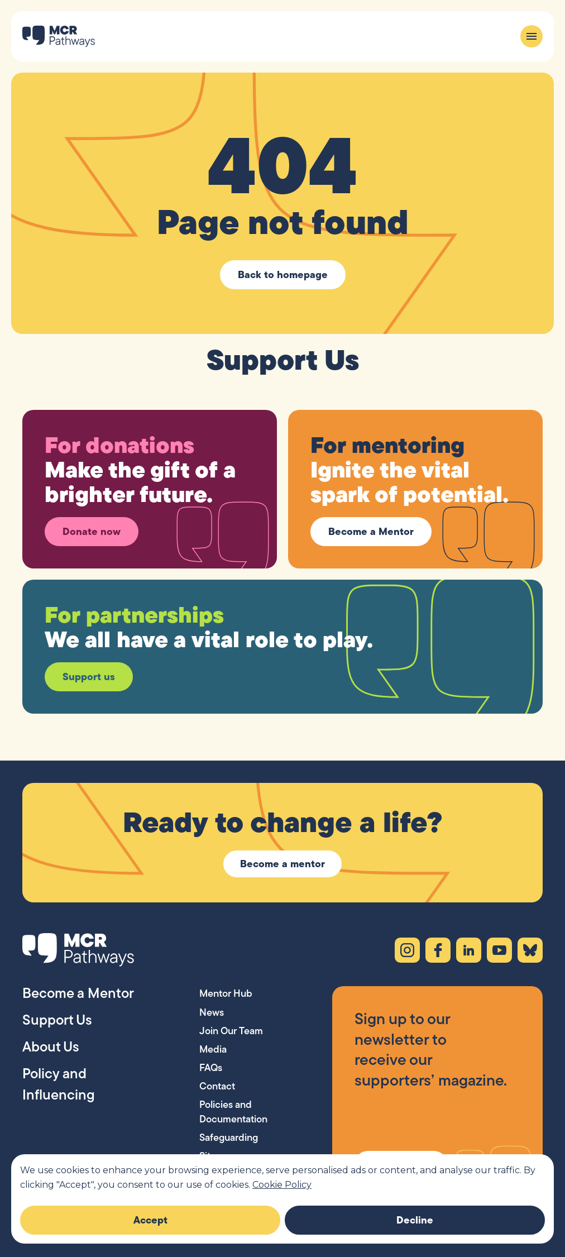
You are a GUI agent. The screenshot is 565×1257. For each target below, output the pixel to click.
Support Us (57, 1019)
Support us (89, 676)
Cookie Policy (282, 1184)
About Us (50, 1046)
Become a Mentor (371, 531)
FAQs (210, 1067)
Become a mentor (282, 863)
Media (213, 1049)
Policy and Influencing (58, 1084)
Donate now (92, 531)
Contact (217, 1085)
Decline (414, 1219)
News (211, 1012)
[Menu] (531, 36)
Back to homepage (283, 274)
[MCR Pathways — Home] (58, 36)
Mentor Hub (225, 993)
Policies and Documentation (233, 1111)
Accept (150, 1219)
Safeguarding (228, 1137)
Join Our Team (231, 1030)
